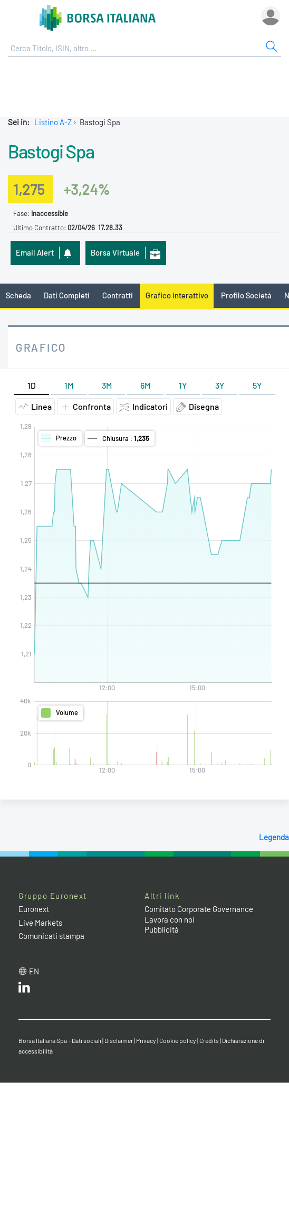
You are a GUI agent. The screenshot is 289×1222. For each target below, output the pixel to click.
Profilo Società (246, 295)
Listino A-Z (53, 122)
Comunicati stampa (51, 936)
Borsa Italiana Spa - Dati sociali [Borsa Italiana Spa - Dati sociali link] (59, 1040)
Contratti (117, 295)
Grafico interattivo (177, 295)
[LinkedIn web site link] (24, 989)
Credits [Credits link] (209, 1040)
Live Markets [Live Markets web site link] (40, 922)
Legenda (274, 837)
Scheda (18, 295)
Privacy (146, 1040)
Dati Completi (67, 295)
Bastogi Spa (51, 151)
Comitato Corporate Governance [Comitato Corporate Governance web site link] (198, 909)
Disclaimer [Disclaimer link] (118, 1040)
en (34, 971)
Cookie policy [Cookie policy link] (177, 1040)
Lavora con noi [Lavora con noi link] (169, 919)
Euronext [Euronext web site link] (33, 909)
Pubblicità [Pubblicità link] (161, 929)
